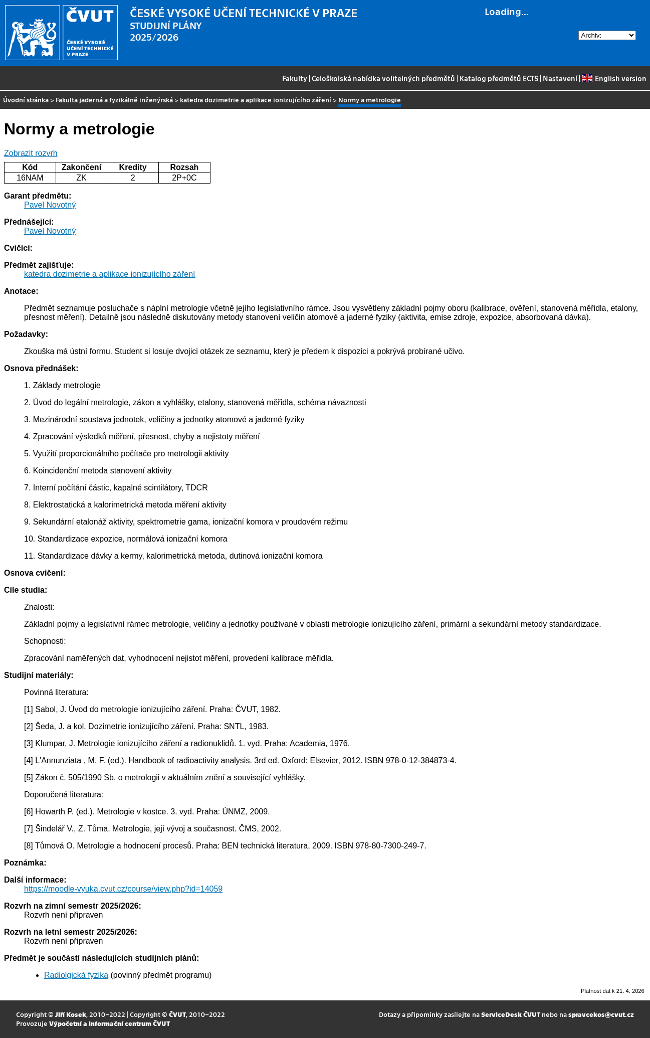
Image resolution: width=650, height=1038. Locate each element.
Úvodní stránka (26, 99)
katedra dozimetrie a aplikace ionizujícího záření (255, 99)
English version (614, 78)
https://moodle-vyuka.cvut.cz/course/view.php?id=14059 (123, 889)
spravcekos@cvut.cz (601, 1014)
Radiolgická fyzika (76, 975)
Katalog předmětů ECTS (499, 78)
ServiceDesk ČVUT (510, 1014)
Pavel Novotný (50, 205)
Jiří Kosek (70, 1014)
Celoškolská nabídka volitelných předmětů (383, 78)
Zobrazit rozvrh (31, 153)
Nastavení (560, 78)
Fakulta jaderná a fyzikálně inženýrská (114, 99)
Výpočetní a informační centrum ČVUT (109, 1023)
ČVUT (177, 1014)
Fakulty (294, 78)
